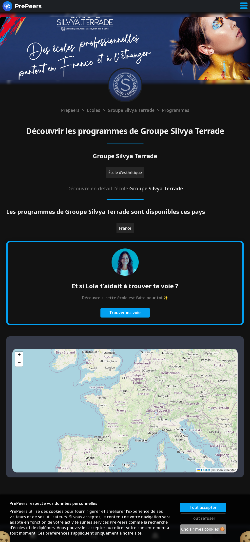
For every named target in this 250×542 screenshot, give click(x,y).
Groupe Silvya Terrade (131, 110)
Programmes (175, 110)
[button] (19, 355)
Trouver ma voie (125, 312)
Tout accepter (203, 507)
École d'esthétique (125, 172)
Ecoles (93, 110)
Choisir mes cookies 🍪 (203, 529)
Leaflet (203, 470)
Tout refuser (203, 518)
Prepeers (70, 110)
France (125, 228)
